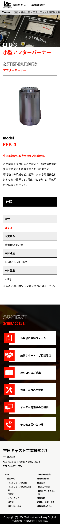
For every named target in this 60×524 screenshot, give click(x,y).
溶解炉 (11, 493)
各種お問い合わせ (44, 506)
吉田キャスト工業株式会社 (26, 450)
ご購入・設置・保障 (45, 502)
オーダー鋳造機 (44, 474)
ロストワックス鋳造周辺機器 (19, 488)
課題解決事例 (43, 478)
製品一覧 (25, 12)
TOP (16, 12)
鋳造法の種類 (44, 486)
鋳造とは (41, 482)
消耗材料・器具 (14, 506)
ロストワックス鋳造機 (17, 482)
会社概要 (41, 497)
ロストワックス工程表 (46, 492)
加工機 (11, 502)
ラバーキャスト (14, 497)
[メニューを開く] (6, 12)
